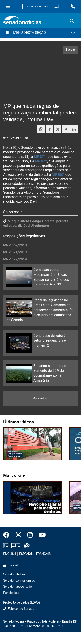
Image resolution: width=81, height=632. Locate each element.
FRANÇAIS (43, 554)
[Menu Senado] (7, 6)
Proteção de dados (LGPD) (21, 602)
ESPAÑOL (26, 554)
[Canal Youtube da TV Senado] (41, 535)
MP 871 (40, 157)
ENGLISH (9, 554)
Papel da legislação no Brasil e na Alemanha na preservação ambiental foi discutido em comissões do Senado (39, 310)
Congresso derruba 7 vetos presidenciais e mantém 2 (49, 341)
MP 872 (41, 161)
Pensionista (11, 593)
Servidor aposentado (17, 586)
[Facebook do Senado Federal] (7, 535)
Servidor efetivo (14, 574)
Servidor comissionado (19, 580)
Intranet (10, 565)
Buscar (70, 49)
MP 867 (58, 175)
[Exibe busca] (72, 21)
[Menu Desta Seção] (40, 33)
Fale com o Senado (18, 609)
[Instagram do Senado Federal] (30, 535)
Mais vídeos (40, 398)
